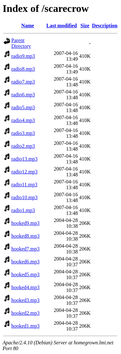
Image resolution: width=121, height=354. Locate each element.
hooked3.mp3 (25, 300)
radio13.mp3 (24, 159)
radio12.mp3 (24, 171)
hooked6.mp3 (25, 261)
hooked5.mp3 (25, 274)
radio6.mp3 (23, 94)
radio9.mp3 (23, 56)
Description (104, 25)
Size (84, 25)
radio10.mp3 (24, 197)
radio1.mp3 (23, 210)
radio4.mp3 (23, 120)
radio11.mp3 (24, 184)
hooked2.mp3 (25, 313)
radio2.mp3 (23, 146)
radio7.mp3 (23, 81)
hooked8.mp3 (25, 236)
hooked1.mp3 (25, 326)
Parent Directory (21, 43)
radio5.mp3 (23, 107)
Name (27, 25)
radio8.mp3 (23, 69)
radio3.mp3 (23, 133)
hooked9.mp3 (25, 223)
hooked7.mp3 (25, 249)
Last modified (61, 25)
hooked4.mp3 (25, 287)
